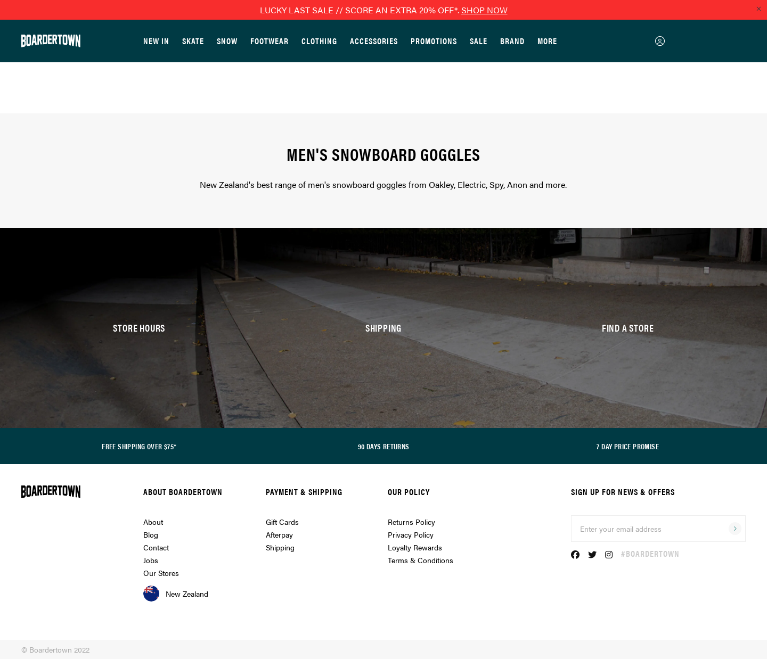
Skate (193, 41)
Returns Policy (411, 521)
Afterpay (279, 534)
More (547, 41)
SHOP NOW (484, 10)
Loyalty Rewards (415, 547)
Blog (150, 534)
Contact (156, 547)
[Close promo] (758, 8)
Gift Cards (282, 521)
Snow (227, 41)
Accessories (374, 41)
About (153, 521)
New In (156, 41)
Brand (512, 41)
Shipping (280, 547)
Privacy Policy (411, 534)
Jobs (150, 560)
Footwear (269, 41)
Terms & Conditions (420, 560)
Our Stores (161, 572)
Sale (478, 41)
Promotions (434, 41)
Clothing (319, 41)
